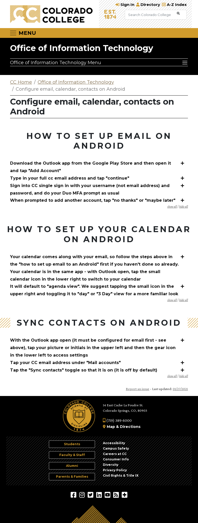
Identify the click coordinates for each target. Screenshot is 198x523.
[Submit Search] (178, 13)
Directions (130, 426)
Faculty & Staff (72, 455)
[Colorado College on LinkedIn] (99, 495)
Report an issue (137, 389)
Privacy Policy (115, 470)
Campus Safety (116, 448)
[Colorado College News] (116, 495)
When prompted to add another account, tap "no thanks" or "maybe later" (92, 200)
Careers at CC (115, 454)
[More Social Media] (124, 495)
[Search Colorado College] (150, 14)
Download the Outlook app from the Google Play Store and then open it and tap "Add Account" (90, 167)
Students (72, 444)
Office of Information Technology (81, 48)
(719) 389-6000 (117, 420)
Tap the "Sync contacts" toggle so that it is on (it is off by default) (83, 370)
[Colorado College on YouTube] (108, 495)
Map (111, 426)
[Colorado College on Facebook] (74, 495)
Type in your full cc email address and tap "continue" (69, 178)
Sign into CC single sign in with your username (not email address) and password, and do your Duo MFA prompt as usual (90, 189)
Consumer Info (116, 459)
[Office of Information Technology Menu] (99, 62)
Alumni (72, 466)
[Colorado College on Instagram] (82, 495)
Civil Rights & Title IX (120, 475)
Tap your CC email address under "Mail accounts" (65, 362)
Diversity (110, 465)
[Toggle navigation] (22, 33)
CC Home (21, 82)
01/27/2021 (180, 389)
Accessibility (114, 443)
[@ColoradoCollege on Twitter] (91, 495)
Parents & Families (72, 476)
